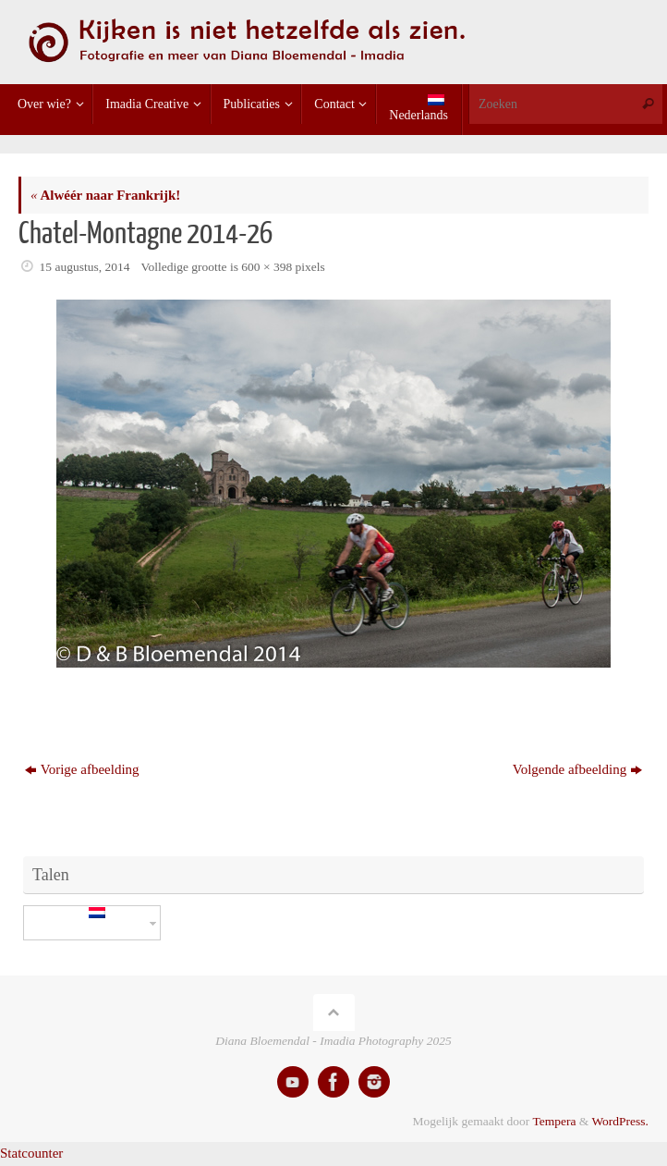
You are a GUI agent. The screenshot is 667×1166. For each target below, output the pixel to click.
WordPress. (620, 1121)
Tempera (554, 1121)
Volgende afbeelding (577, 769)
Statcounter (31, 1153)
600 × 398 (266, 267)
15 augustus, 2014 (85, 267)
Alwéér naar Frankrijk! (105, 195)
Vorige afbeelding (82, 769)
